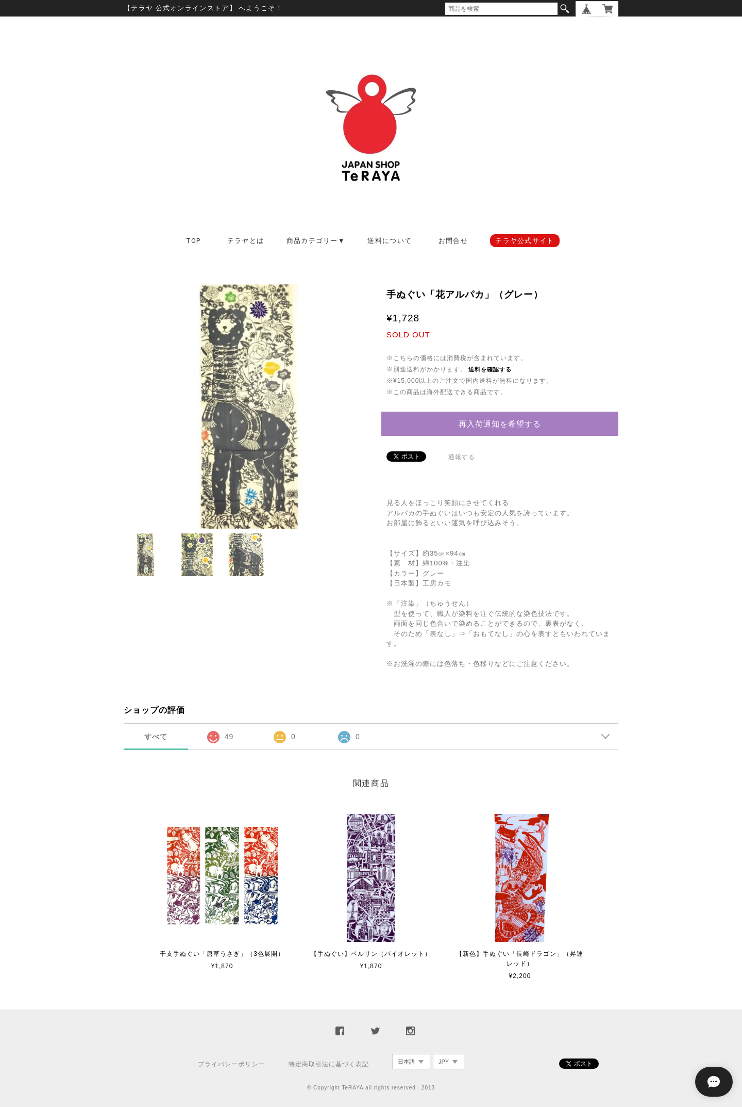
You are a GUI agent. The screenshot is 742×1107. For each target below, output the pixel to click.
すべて (155, 736)
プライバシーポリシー (231, 1064)
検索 (565, 9)
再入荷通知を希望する (500, 423)
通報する (461, 457)
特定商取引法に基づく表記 (329, 1064)
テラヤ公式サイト (524, 241)
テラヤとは (245, 241)
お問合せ (453, 241)
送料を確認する (490, 369)
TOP (193, 241)
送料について (389, 241)
